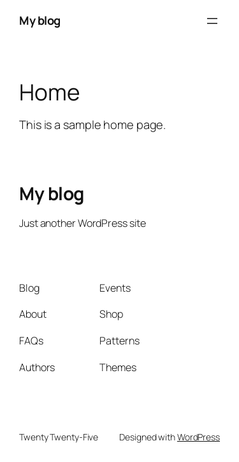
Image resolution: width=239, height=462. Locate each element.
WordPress (198, 437)
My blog (40, 20)
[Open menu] (212, 21)
